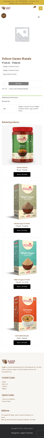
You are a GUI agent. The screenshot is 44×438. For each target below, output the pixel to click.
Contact (4, 386)
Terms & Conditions (8, 399)
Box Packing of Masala (21, 89)
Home (4, 382)
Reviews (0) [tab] (6, 101)
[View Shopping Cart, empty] (33, 7)
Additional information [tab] (10, 97)
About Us (5, 384)
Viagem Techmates (26, 433)
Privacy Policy (6, 401)
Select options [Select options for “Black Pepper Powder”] (22, 230)
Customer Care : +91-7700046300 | (16, 1)
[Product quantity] (4, 83)
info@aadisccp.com (26, 3)
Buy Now (18, 83)
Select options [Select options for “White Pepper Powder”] (22, 286)
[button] (39, 17)
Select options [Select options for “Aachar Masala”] (22, 174)
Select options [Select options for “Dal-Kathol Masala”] (22, 342)
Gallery (4, 389)
